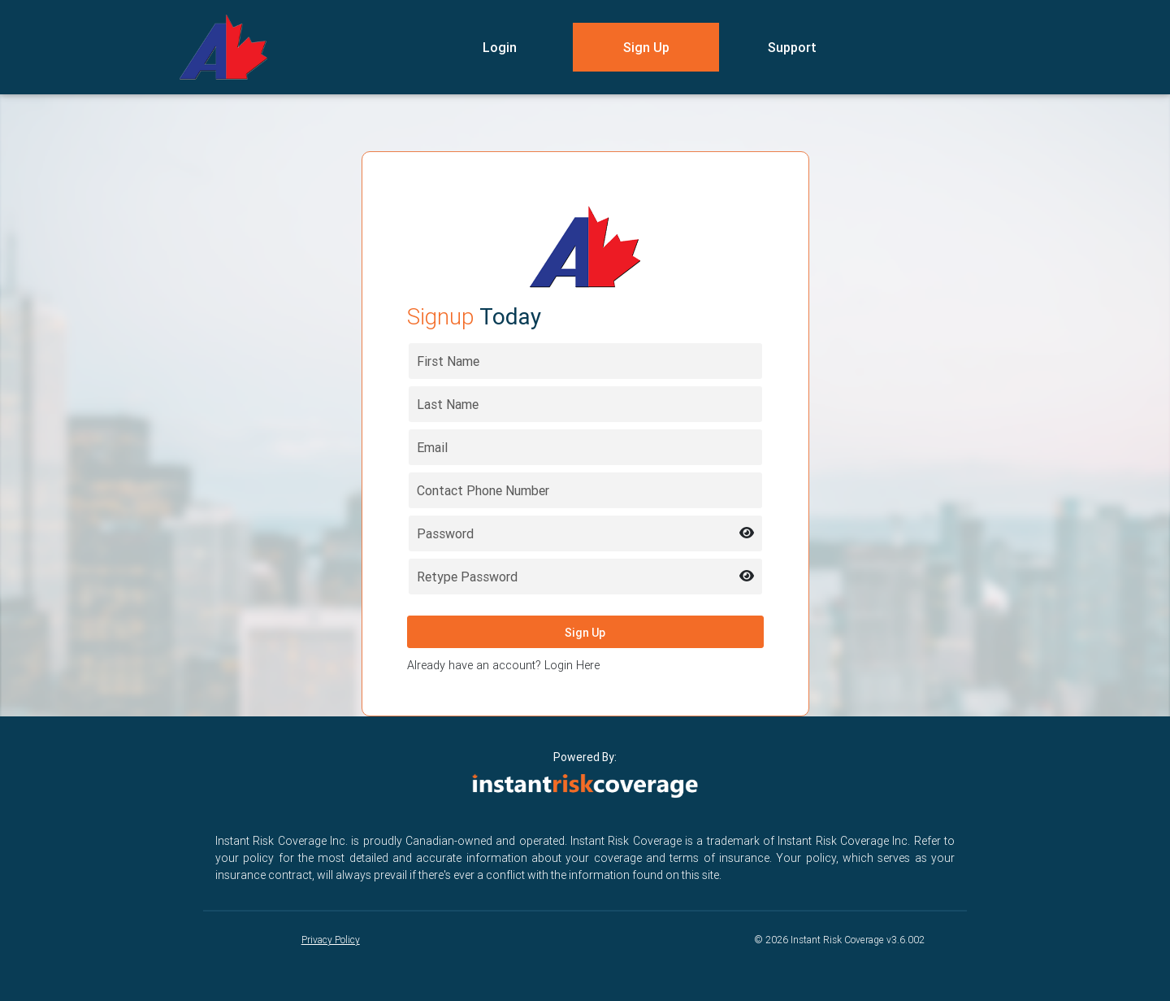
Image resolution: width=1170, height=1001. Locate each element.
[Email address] (585, 447)
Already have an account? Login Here (503, 665)
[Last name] (585, 404)
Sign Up (646, 47)
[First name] (585, 361)
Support (792, 47)
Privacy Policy (330, 940)
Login (500, 47)
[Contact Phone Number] (585, 490)
